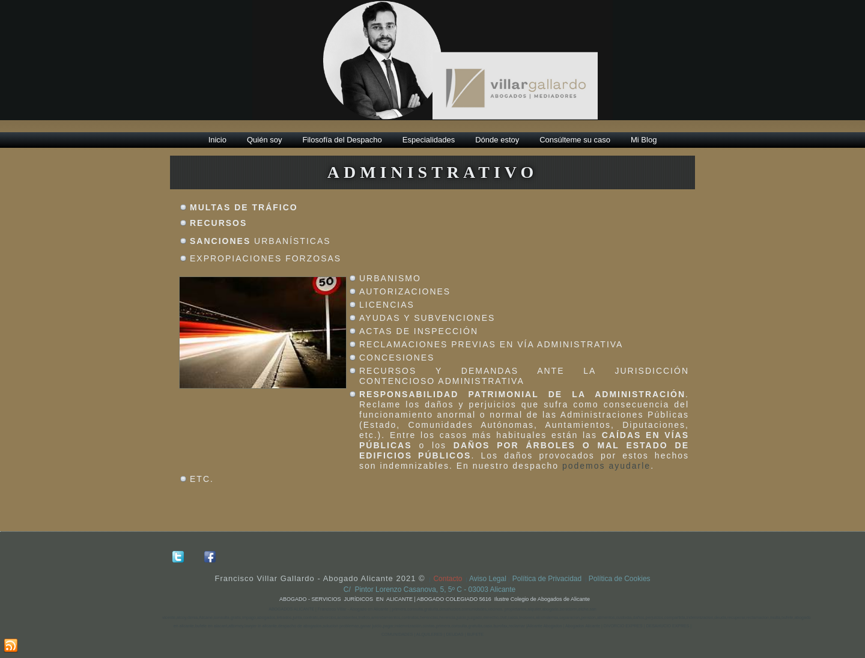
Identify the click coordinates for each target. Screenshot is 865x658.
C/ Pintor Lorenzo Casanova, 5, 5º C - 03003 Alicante (433, 589)
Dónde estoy (497, 139)
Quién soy (264, 139)
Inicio (217, 139)
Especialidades (428, 139)
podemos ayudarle (606, 466)
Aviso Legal (488, 578)
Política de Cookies (620, 578)
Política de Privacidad (546, 578)
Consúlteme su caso (574, 139)
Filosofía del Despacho (342, 139)
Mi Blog (644, 139)
